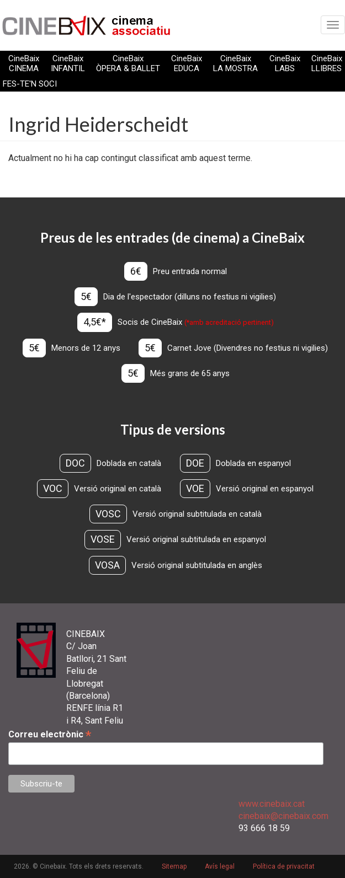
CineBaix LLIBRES (326, 63)
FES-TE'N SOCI (30, 84)
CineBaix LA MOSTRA (235, 63)
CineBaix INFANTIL (68, 63)
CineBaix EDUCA (186, 63)
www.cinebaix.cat (271, 804)
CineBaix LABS (284, 63)
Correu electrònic (49, 734)
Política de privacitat (284, 866)
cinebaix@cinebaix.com (283, 816)
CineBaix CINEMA (23, 63)
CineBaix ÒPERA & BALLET (128, 63)
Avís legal (220, 866)
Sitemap (174, 866)
